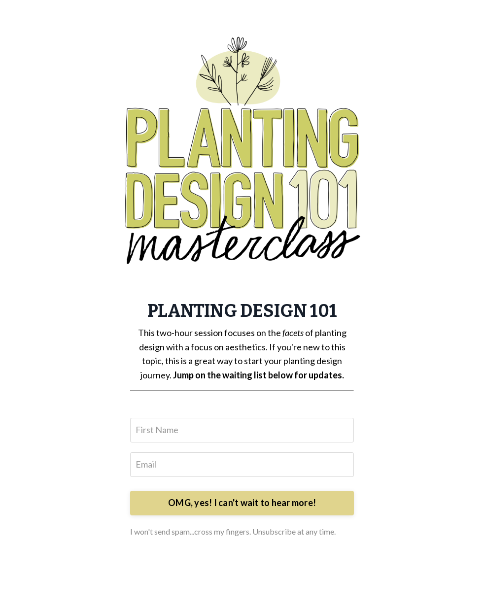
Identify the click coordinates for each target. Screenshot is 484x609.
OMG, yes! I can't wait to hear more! (242, 502)
